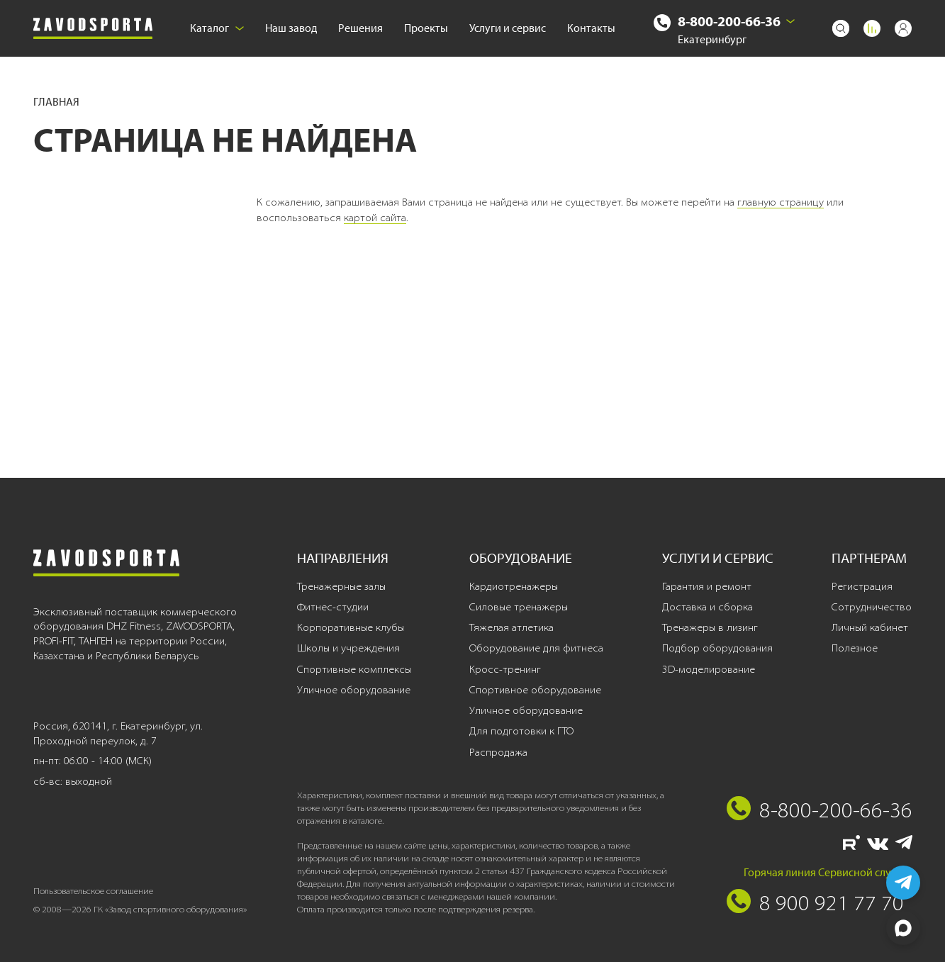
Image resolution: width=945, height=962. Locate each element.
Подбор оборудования (717, 648)
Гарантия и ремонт (706, 586)
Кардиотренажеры (513, 586)
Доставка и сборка (707, 607)
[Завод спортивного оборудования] (92, 29)
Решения (360, 28)
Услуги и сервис (507, 28)
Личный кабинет (870, 627)
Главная (56, 101)
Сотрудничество (872, 607)
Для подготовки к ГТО (521, 731)
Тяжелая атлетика (511, 627)
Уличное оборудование (353, 689)
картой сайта (375, 217)
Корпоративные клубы (350, 627)
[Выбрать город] (790, 21)
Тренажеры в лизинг (710, 627)
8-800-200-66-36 (729, 21)
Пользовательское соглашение (93, 890)
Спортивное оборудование (535, 689)
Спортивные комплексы (354, 669)
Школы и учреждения (348, 648)
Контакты (591, 28)
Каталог (217, 28)
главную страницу (780, 202)
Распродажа (498, 752)
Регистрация (862, 586)
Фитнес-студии (333, 607)
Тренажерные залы (341, 586)
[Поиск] (840, 28)
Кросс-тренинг (505, 669)
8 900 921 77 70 (831, 902)
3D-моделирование (708, 669)
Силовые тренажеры (518, 607)
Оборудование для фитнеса (536, 648)
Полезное (855, 648)
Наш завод (291, 28)
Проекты (426, 28)
